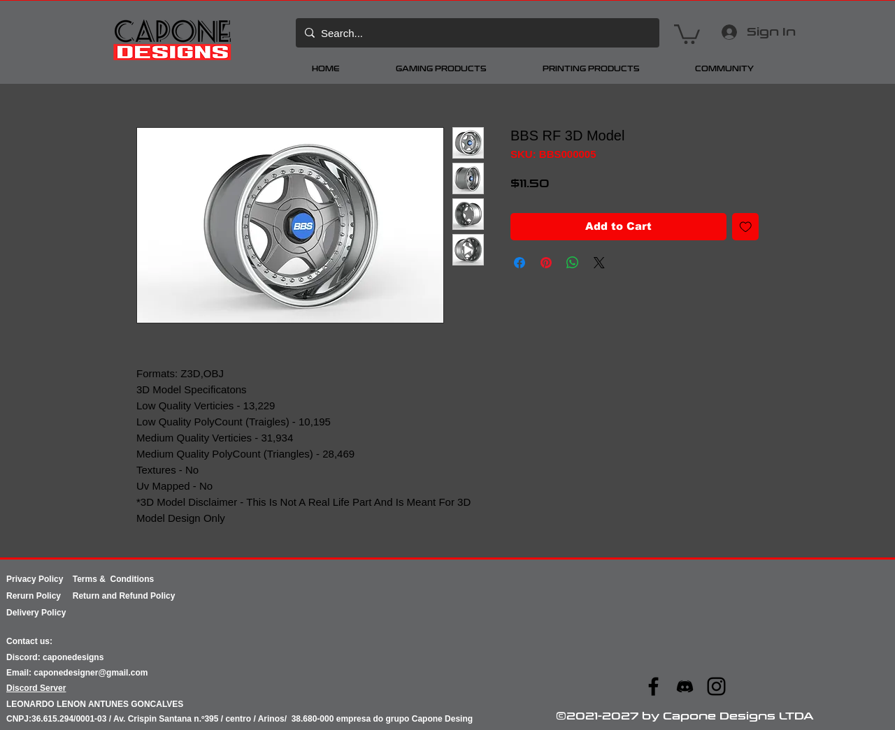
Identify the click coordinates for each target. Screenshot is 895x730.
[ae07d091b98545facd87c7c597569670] (685, 686)
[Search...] (475, 33)
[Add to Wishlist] (745, 226)
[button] (687, 33)
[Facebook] (653, 686)
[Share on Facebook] (519, 262)
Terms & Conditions (113, 579)
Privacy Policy (39, 579)
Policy (54, 596)
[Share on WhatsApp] (572, 262)
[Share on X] (599, 262)
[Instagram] (716, 686)
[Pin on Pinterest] (546, 262)
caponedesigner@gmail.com (91, 673)
